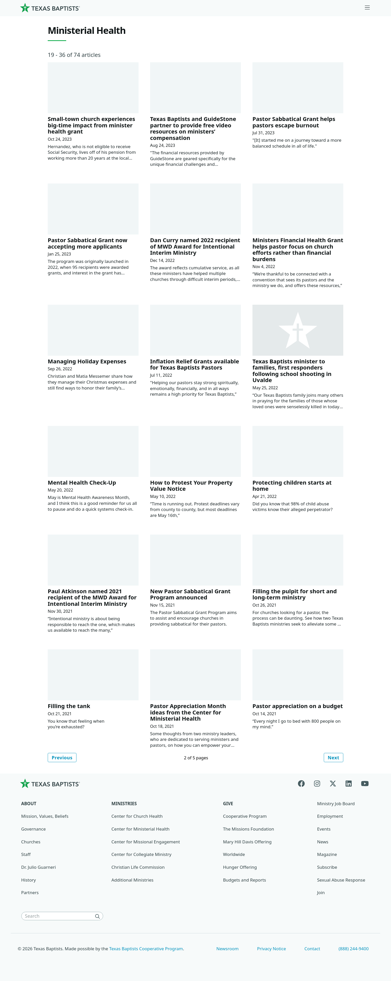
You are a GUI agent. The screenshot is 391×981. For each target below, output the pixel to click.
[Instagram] (317, 783)
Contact (312, 949)
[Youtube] (364, 783)
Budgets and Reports (244, 880)
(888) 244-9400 (354, 949)
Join (321, 893)
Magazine (327, 855)
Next (333, 757)
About (28, 804)
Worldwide (234, 855)
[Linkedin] (348, 783)
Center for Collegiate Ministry (141, 855)
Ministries (124, 804)
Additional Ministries (132, 880)
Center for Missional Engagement (145, 842)
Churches (31, 842)
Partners (30, 893)
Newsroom (227, 949)
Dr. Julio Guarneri (38, 868)
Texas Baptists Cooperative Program (146, 949)
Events (323, 829)
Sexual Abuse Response (341, 880)
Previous (62, 757)
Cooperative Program (245, 817)
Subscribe (327, 868)
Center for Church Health (137, 817)
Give (228, 804)
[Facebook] (303, 783)
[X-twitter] (333, 783)
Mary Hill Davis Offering (247, 842)
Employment (330, 817)
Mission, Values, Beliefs (45, 817)
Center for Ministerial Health (140, 829)
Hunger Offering (240, 868)
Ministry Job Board (336, 804)
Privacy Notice (271, 949)
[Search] (98, 916)
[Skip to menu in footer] (367, 8)
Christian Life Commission (137, 868)
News (322, 842)
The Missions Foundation (248, 829)
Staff (26, 855)
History (28, 880)
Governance (33, 829)
